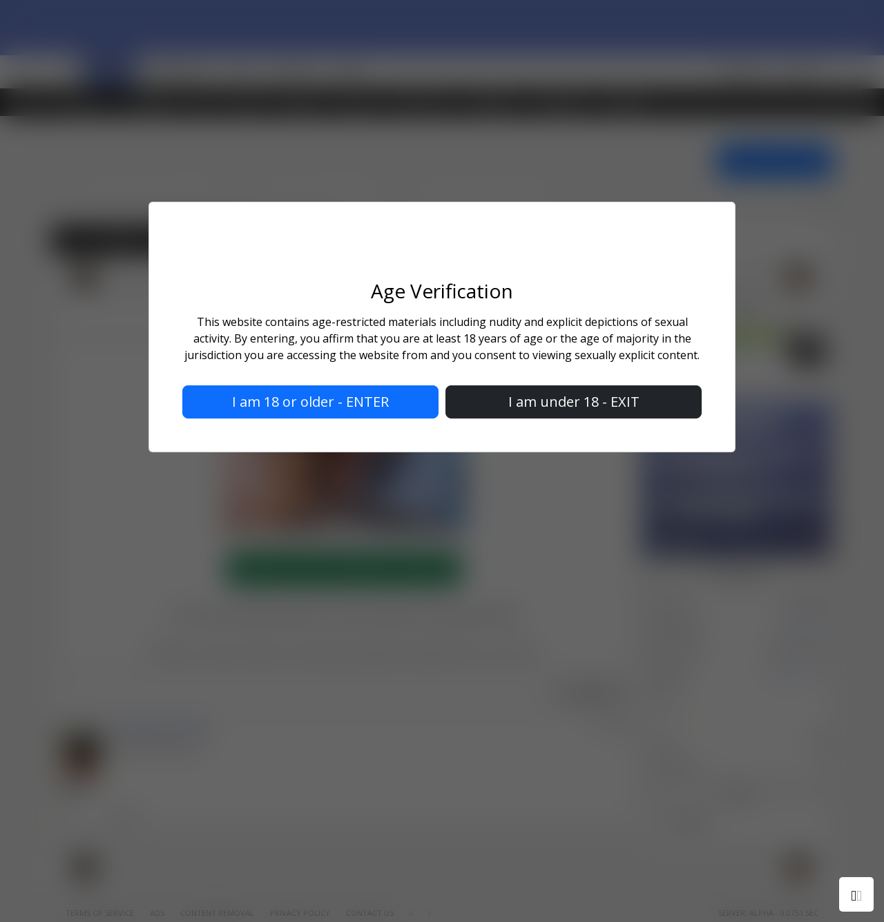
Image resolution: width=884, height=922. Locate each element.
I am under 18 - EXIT (574, 401)
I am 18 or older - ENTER (310, 401)
